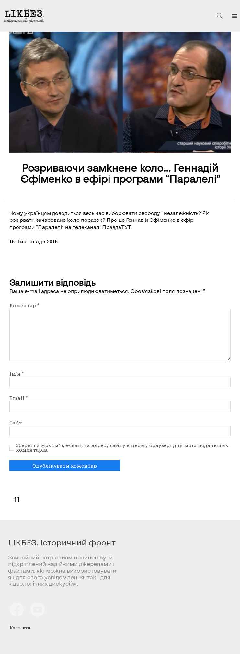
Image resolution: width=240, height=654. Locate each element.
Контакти (20, 628)
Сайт (15, 422)
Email (18, 398)
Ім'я (16, 373)
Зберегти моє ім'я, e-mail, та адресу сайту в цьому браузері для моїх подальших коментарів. (122, 447)
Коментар (24, 305)
